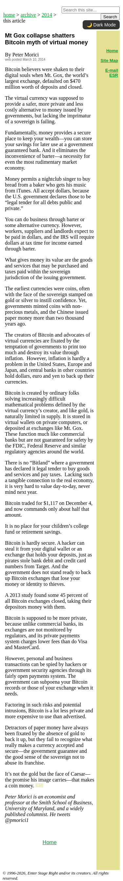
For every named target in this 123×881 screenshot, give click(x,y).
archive (28, 15)
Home (50, 842)
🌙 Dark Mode (101, 24)
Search (110, 16)
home (9, 15)
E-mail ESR (111, 73)
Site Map (109, 60)
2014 (47, 15)
